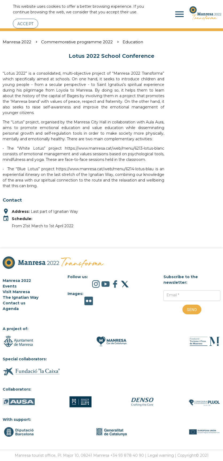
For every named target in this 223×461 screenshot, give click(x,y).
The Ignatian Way (20, 297)
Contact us (14, 303)
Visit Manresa (16, 291)
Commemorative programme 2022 (77, 41)
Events (10, 286)
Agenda (11, 308)
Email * (172, 295)
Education (133, 41)
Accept (25, 23)
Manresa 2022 (17, 41)
